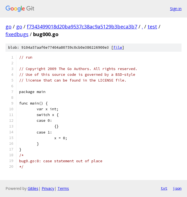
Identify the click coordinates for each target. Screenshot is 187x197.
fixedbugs (16, 34)
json (177, 188)
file (117, 47)
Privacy (48, 188)
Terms (63, 188)
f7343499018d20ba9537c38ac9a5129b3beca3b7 (82, 26)
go (8, 26)
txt (164, 188)
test (152, 26)
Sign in (176, 8)
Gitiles (33, 188)
